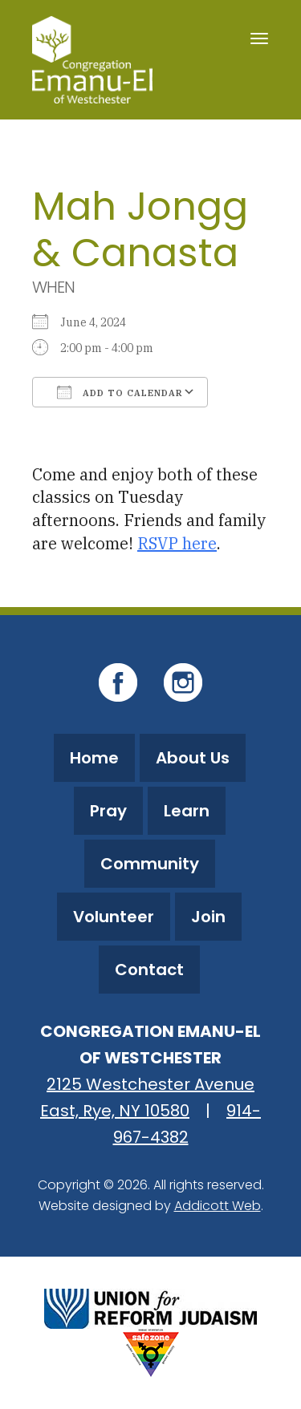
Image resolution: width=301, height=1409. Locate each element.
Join (208, 916)
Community (149, 863)
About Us (193, 758)
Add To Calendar (120, 392)
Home (94, 758)
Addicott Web (217, 1205)
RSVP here (177, 543)
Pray (108, 811)
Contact (149, 969)
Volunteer (113, 916)
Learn (186, 811)
